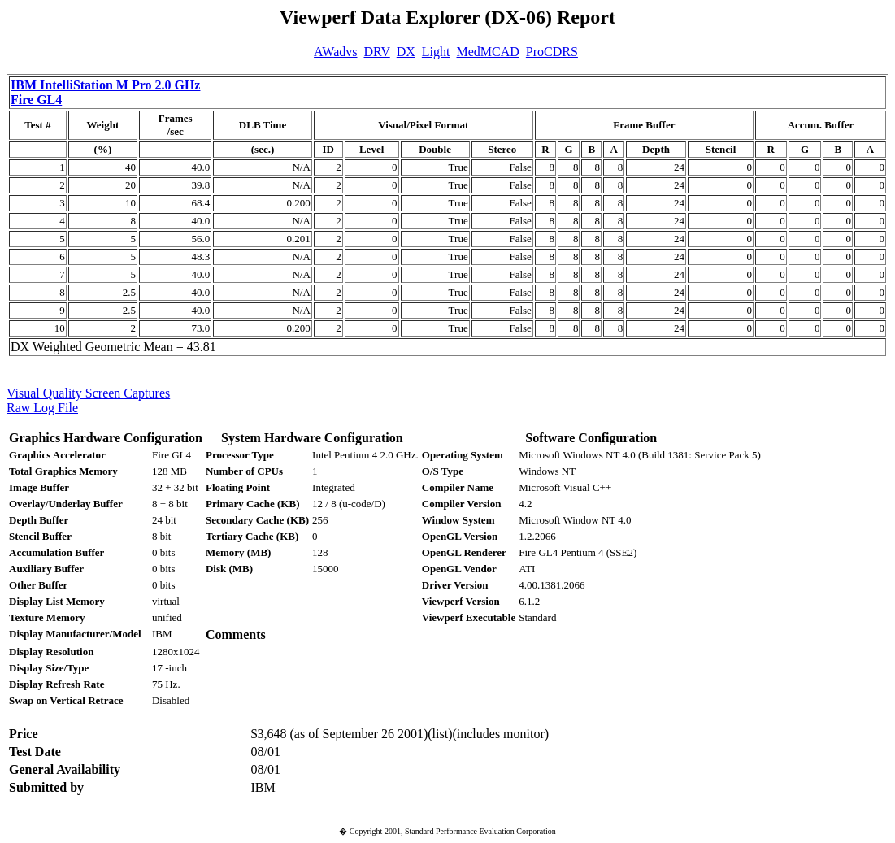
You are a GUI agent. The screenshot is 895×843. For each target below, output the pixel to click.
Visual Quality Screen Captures (88, 393)
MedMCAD (488, 52)
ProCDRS (552, 52)
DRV (377, 52)
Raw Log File (42, 408)
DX (406, 52)
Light (436, 52)
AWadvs (335, 52)
